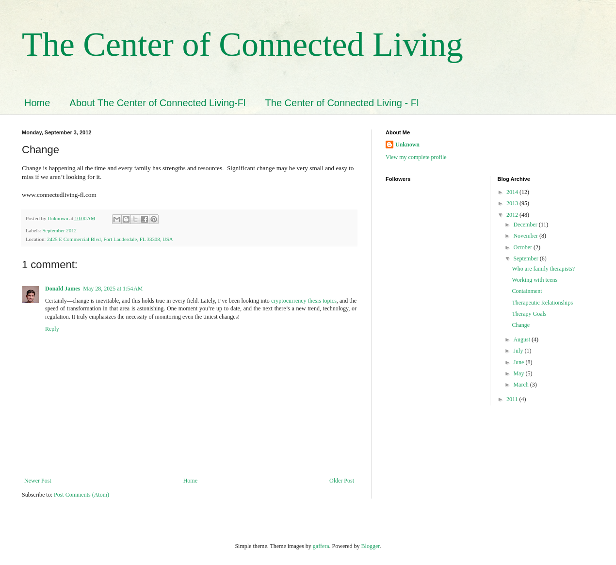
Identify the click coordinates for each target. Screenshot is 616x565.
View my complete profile (416, 157)
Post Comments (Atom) (81, 494)
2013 (512, 203)
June (519, 362)
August (522, 339)
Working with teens (534, 279)
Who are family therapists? (543, 268)
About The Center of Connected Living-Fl (157, 102)
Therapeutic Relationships (542, 302)
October (523, 247)
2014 (512, 192)
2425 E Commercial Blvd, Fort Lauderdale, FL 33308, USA (110, 239)
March (521, 384)
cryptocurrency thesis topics (304, 300)
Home (37, 102)
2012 (512, 214)
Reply (52, 328)
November (526, 235)
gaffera (321, 546)
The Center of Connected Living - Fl (342, 102)
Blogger (370, 546)
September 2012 (59, 230)
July (518, 350)
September (526, 258)
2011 (512, 399)
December (525, 224)
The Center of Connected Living (242, 44)
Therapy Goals (529, 313)
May (519, 373)
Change (521, 325)
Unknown (407, 144)
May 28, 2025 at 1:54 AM (113, 288)
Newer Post (37, 480)
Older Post (341, 480)
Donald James (62, 288)
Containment (527, 291)
